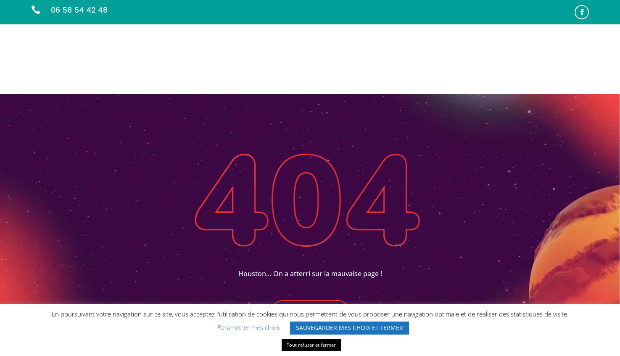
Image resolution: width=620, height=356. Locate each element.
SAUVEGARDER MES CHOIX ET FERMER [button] (349, 328)
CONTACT (573, 62)
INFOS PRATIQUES (521, 62)
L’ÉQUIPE (422, 62)
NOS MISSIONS (377, 62)
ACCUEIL (332, 62)
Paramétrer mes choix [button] (248, 327)
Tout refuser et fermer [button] (311, 345)
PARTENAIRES (465, 62)
